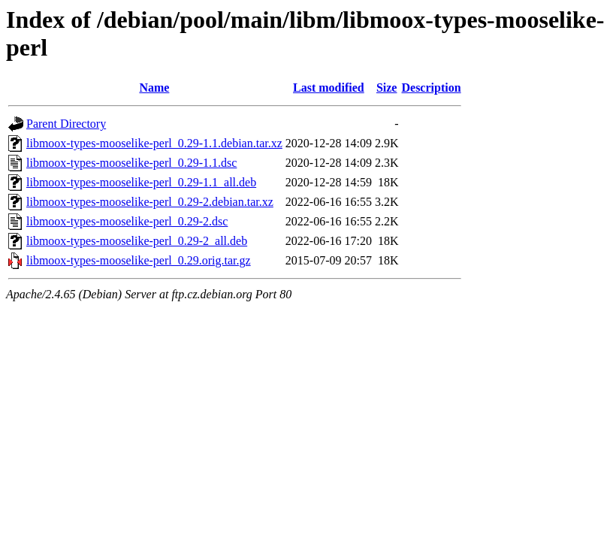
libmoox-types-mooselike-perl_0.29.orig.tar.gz (138, 260)
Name (154, 87)
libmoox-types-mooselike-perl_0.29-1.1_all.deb (141, 182)
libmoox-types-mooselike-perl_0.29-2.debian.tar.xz (149, 201)
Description (430, 87)
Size (386, 87)
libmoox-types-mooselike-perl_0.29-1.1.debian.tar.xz (154, 143)
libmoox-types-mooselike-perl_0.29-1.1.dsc (131, 162)
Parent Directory (66, 123)
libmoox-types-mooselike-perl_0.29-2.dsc (127, 221)
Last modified (328, 87)
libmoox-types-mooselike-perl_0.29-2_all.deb (136, 240)
